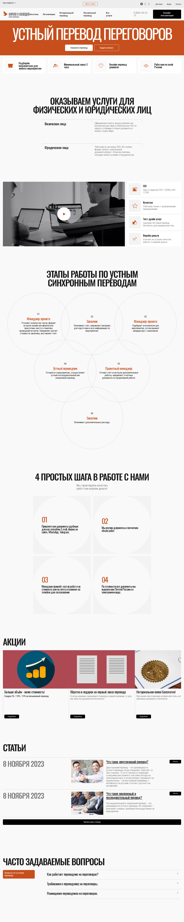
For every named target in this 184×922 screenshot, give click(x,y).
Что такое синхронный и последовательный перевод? (124, 795)
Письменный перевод (89, 14)
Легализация (49, 14)
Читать (175, 762)
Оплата (178, 4)
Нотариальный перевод (66, 14)
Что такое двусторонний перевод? (127, 761)
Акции (169, 4)
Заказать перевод (78, 47)
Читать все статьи (92, 822)
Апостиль (34, 14)
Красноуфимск (8, 3)
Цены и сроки (90, 4)
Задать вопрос (107, 47)
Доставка (159, 4)
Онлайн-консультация (167, 14)
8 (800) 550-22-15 (141, 14)
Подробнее (12, 717)
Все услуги (109, 14)
